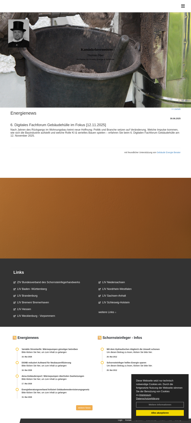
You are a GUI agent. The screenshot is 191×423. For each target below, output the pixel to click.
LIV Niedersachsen (111, 282)
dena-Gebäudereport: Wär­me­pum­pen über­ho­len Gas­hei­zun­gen (53, 376)
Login (120, 420)
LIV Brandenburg (25, 295)
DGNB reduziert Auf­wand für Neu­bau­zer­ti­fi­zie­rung (46, 362)
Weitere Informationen (160, 404)
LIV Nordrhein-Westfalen (115, 288)
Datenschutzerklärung (147, 398)
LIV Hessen (22, 309)
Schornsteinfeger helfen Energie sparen (126, 362)
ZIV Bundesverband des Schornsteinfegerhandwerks (46, 282)
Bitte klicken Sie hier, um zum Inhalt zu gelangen (44, 352)
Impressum (145, 395)
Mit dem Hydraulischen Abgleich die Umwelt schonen (133, 349)
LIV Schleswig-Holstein (114, 302)
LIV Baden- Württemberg (30, 288)
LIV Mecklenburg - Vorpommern (34, 315)
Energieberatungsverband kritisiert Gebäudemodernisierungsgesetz (55, 389)
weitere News (84, 408)
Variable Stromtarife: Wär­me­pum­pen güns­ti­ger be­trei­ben (50, 349)
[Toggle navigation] (183, 8)
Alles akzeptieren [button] (160, 413)
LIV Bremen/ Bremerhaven (31, 302)
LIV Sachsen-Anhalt (112, 295)
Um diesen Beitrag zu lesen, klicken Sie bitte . (130, 352)
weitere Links (107, 312)
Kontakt (128, 420)
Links (18, 272)
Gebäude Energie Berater (169, 152)
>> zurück (176, 109)
